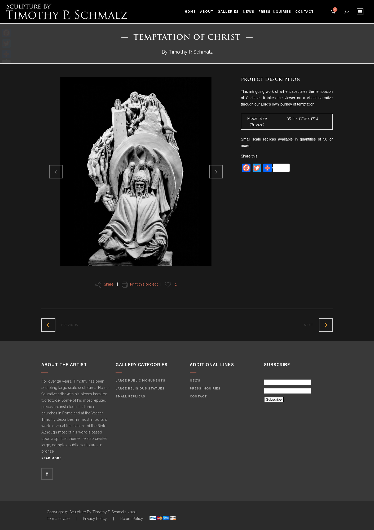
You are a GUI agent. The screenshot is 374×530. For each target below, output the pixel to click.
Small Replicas (130, 396)
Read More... (53, 458)
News (195, 380)
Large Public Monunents (140, 380)
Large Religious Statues (140, 388)
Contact (198, 396)
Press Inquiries (205, 388)
